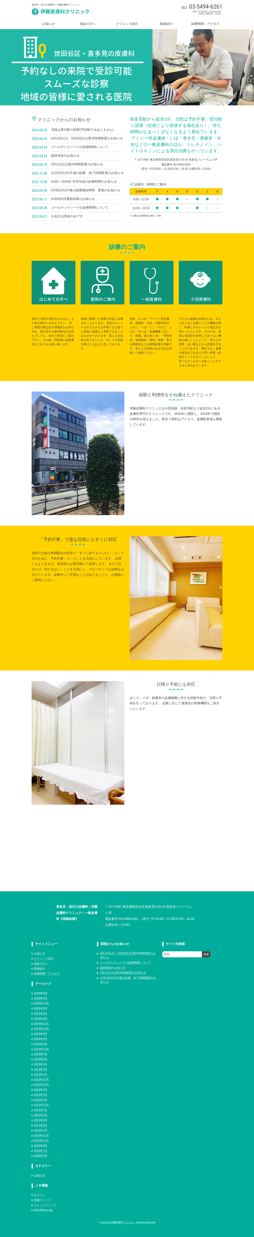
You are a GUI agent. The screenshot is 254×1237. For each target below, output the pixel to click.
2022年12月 (41, 1079)
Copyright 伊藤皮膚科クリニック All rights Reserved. (128, 1222)
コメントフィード (45, 1204)
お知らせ (48, 24)
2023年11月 (41, 1049)
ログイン (39, 1194)
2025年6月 (41, 1013)
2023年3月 (41, 1069)
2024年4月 (41, 1044)
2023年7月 (41, 1054)
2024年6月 (41, 1038)
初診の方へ (88, 24)
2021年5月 (41, 1115)
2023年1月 (41, 1074)
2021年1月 (41, 1130)
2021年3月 (41, 1125)
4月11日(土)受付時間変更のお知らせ (123, 972)
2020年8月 (41, 1145)
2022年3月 (41, 1094)
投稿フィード (42, 1200)
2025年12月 (41, 1003)
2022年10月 (41, 1084)
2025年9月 (41, 1008)
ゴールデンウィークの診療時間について (125, 962)
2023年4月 (41, 1064)
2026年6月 (41, 993)
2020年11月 (41, 1140)
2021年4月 (41, 1120)
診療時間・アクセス (205, 24)
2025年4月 (41, 1018)
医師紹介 (166, 24)
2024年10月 (41, 1028)
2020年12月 (41, 1135)
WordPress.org (43, 1210)
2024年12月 (41, 1023)
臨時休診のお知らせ (112, 967)
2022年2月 (41, 1099)
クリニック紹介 (127, 24)
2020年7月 (41, 1150)
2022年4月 (41, 1089)
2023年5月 (41, 1059)
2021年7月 (41, 1110)
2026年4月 (41, 998)
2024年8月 (41, 1033)
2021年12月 (41, 1104)
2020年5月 (41, 1155)
